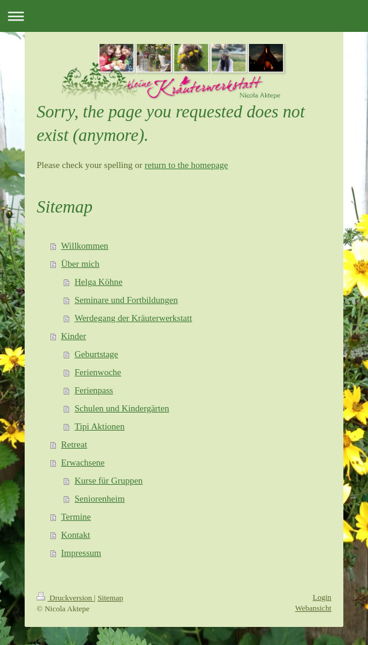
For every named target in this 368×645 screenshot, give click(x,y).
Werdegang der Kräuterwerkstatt (133, 318)
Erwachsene (83, 462)
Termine (76, 517)
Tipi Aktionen (99, 426)
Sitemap (110, 597)
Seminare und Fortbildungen (126, 300)
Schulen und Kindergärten (122, 408)
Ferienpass (94, 390)
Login (322, 597)
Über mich (80, 264)
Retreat (74, 444)
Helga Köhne (99, 282)
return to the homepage (186, 165)
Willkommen (85, 246)
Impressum (81, 553)
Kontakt (75, 535)
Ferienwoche (98, 372)
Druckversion (65, 597)
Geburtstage (96, 354)
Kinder (74, 336)
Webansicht (313, 607)
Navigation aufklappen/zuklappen (184, 16)
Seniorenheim (99, 498)
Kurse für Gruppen (109, 480)
